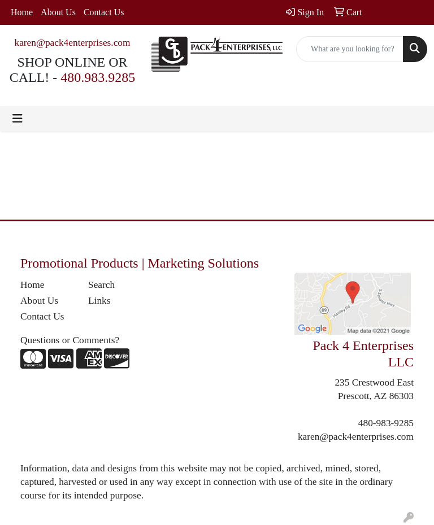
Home (22, 12)
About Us (58, 12)
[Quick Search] (349, 49)
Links (99, 300)
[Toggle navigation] (17, 118)
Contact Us (104, 12)
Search (101, 284)
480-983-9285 (386, 423)
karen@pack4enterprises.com (72, 42)
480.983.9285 (97, 77)
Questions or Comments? (69, 340)
